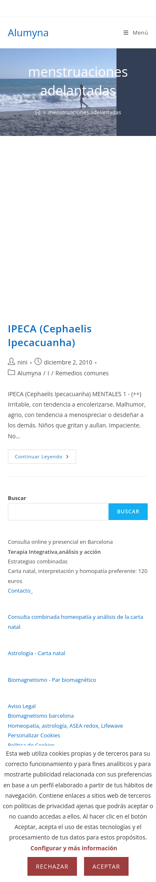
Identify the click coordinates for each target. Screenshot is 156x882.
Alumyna (28, 32)
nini (22, 362)
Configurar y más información (73, 848)
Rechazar (52, 866)
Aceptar (106, 866)
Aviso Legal (22, 706)
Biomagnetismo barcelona (41, 715)
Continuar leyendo (46, 458)
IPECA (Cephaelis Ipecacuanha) (50, 335)
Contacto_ (20, 590)
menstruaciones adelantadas (84, 112)
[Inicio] (37, 112)
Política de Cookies (31, 745)
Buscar (17, 498)
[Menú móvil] (136, 32)
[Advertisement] (78, 218)
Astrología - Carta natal (36, 653)
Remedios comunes (82, 373)
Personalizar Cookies (34, 735)
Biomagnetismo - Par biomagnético (52, 679)
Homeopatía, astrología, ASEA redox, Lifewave (65, 725)
